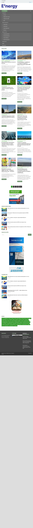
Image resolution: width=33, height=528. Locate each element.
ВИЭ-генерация (19, 318)
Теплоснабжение (6, 37)
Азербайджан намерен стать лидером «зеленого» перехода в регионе (8, 88)
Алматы (9, 318)
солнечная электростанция (5, 324)
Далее (20, 186)
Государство (6, 60)
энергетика (15, 325)
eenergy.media (6, 336)
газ (2, 323)
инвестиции (14, 323)
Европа (14, 319)
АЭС (2, 318)
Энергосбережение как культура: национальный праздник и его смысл (18, 208)
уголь (2, 325)
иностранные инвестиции (26, 323)
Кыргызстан (26, 319)
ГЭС (7, 319)
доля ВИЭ (5, 323)
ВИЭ (15, 318)
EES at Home (4, 45)
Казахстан (20, 319)
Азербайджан (5, 318)
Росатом (3, 320)
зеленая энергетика (9, 323)
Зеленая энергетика (6, 39)
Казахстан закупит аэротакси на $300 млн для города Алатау (17, 285)
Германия (10, 319)
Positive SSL (29, 353)
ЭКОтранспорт (4, 41)
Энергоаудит (5, 24)
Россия (6, 320)
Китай (23, 319)
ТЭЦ (12, 320)
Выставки (3, 60)
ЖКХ (4, 20)
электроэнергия (11, 325)
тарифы (29, 324)
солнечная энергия (18, 324)
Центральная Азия (26, 320)
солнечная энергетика (12, 324)
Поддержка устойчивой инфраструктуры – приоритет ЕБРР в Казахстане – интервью (8, 170)
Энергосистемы (28, 86)
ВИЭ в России (29, 318)
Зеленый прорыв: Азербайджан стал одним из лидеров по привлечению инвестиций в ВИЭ (24, 63)
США (8, 320)
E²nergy (7, 64)
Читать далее (4, 72)
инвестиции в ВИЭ (19, 323)
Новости (24, 60)
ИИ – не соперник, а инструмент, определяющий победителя (17, 217)
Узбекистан (15, 320)
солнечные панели (24, 324)
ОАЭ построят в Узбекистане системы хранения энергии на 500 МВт (18, 212)
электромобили (6, 325)
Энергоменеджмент (5, 22)
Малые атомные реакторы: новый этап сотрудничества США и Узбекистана (19, 226)
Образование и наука (7, 16)
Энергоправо (5, 26)
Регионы (5, 14)
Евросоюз (16, 319)
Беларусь (12, 318)
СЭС (10, 320)
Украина (19, 320)
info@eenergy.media (7, 335)
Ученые (22, 320)
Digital (3, 43)
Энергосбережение (6, 28)
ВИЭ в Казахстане (24, 318)
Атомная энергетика (7, 35)
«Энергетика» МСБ (6, 18)
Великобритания (4, 319)
